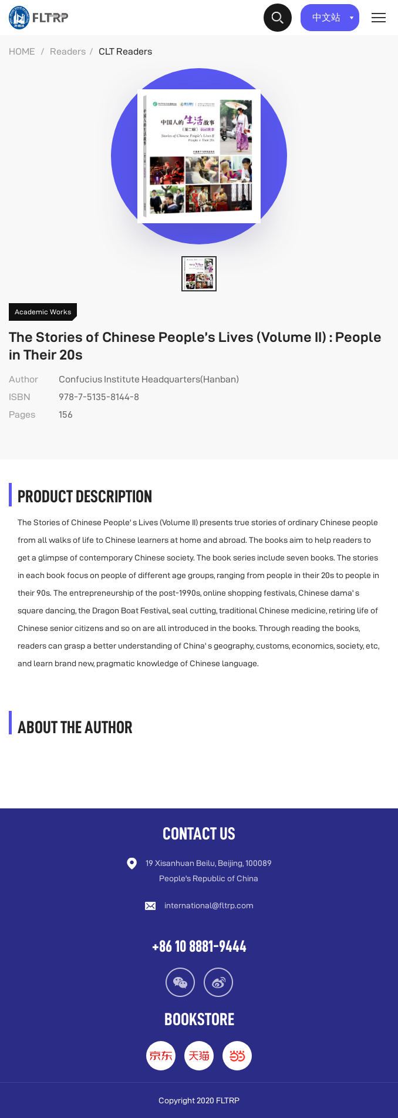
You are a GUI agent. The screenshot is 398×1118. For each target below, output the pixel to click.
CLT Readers (125, 51)
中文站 (333, 17)
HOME (22, 51)
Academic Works (43, 311)
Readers (68, 51)
